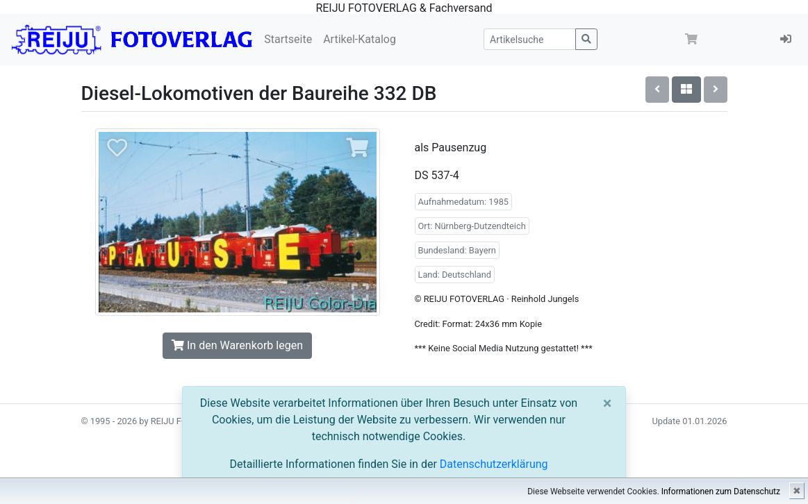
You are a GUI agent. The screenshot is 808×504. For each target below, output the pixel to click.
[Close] (607, 403)
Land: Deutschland (455, 274)
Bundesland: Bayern (457, 250)
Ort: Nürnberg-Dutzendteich (472, 226)
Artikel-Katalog (359, 39)
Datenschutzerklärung (494, 464)
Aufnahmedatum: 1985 (463, 201)
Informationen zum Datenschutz (720, 491)
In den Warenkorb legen (237, 345)
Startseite (288, 39)
